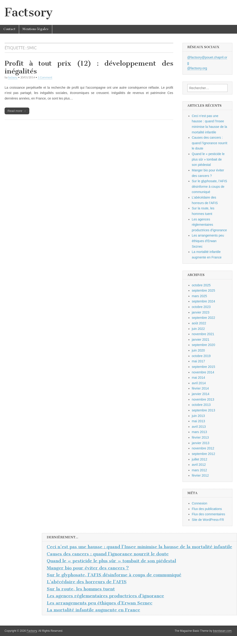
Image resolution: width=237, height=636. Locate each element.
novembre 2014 (203, 372)
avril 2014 (199, 383)
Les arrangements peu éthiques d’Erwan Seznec (208, 241)
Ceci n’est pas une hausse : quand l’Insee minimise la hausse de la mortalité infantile (139, 546)
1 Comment (45, 77)
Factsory (29, 12)
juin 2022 (198, 329)
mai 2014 (198, 377)
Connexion (199, 503)
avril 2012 (199, 464)
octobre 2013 (201, 405)
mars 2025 (199, 296)
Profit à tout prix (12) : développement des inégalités (89, 67)
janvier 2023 (200, 312)
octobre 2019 (201, 356)
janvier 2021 (200, 339)
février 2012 (200, 475)
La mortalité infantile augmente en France (93, 610)
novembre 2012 (203, 448)
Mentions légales (36, 29)
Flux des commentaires (208, 514)
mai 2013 (198, 421)
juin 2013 (198, 416)
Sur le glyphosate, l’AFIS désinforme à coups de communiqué (209, 186)
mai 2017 (198, 361)
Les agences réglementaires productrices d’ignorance (209, 224)
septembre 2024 (203, 301)
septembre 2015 (203, 367)
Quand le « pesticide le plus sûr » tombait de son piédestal (208, 159)
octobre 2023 (201, 307)
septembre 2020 (203, 345)
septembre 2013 (203, 410)
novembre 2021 (203, 334)
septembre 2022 (203, 317)
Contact (9, 29)
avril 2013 (199, 426)
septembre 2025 (203, 290)
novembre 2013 (203, 399)
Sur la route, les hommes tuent (81, 589)
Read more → (17, 111)
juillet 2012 (199, 459)
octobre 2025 (201, 285)
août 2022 (199, 323)
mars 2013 (199, 432)
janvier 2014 (200, 394)
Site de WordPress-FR (208, 520)
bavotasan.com (222, 631)
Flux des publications (207, 509)
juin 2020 (198, 350)
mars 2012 (199, 470)
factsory (12, 77)
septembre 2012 (203, 454)
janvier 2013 (200, 443)
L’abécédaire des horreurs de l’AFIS (87, 581)
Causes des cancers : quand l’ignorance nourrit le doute (209, 143)
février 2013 (200, 437)
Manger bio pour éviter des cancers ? (88, 568)
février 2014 (200, 388)
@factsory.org (197, 68)
